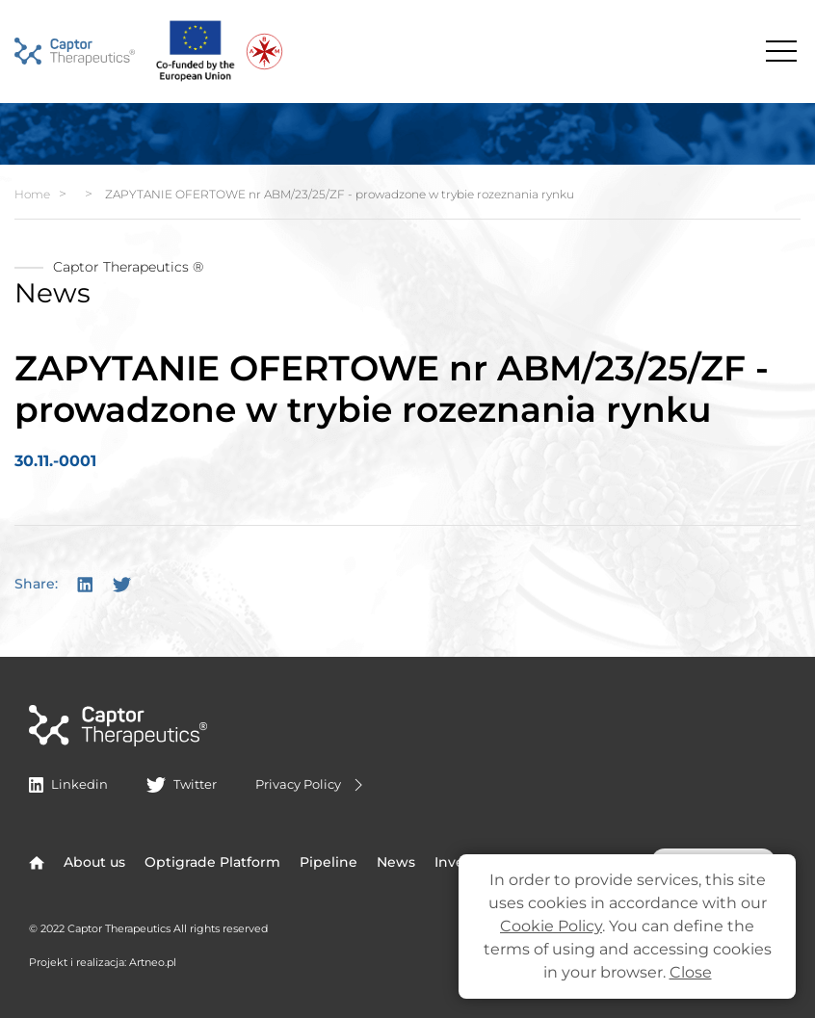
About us (94, 862)
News (396, 862)
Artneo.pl (152, 962)
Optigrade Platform (212, 862)
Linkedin (68, 784)
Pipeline (328, 862)
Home (32, 194)
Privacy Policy (311, 785)
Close (691, 972)
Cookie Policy (551, 926)
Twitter (181, 784)
